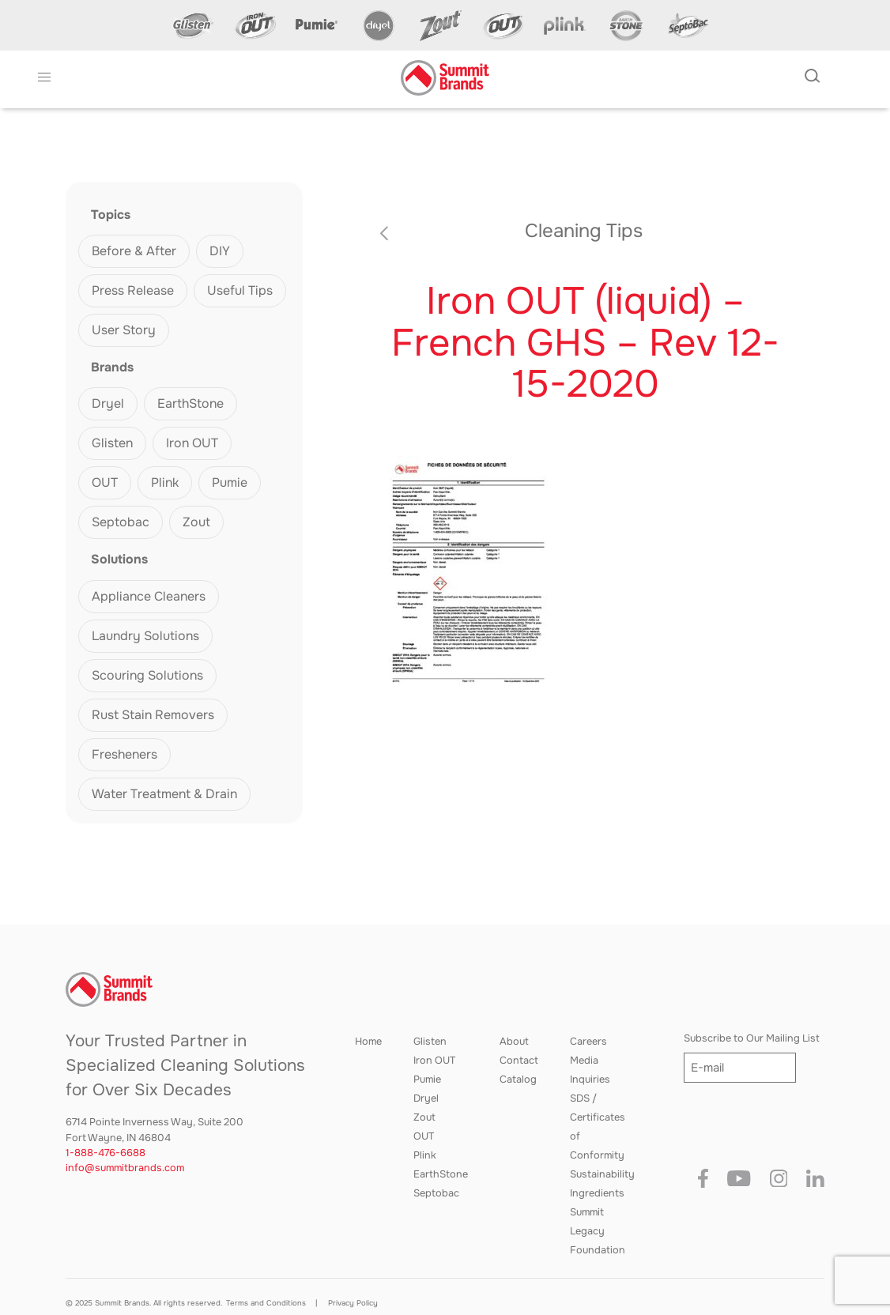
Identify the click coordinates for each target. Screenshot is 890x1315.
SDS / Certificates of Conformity (597, 1127)
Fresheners (124, 754)
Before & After (134, 251)
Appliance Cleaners (149, 596)
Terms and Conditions (266, 1303)
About (514, 1041)
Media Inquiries (590, 1070)
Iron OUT (192, 443)
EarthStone (190, 403)
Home (368, 1041)
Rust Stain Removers (153, 714)
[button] (44, 77)
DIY (219, 251)
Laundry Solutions (145, 635)
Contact (519, 1060)
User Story (124, 330)
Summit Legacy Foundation (597, 1231)
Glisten (112, 443)
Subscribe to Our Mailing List (752, 1038)
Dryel (108, 403)
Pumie (229, 482)
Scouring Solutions (147, 675)
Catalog (518, 1079)
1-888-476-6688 (105, 1153)
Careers (588, 1041)
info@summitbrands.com (125, 1168)
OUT (105, 482)
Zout (196, 522)
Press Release (133, 290)
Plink (165, 482)
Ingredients (597, 1193)
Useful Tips (240, 290)
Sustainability (602, 1174)
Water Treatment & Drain (164, 794)
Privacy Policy (353, 1303)
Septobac (120, 522)
